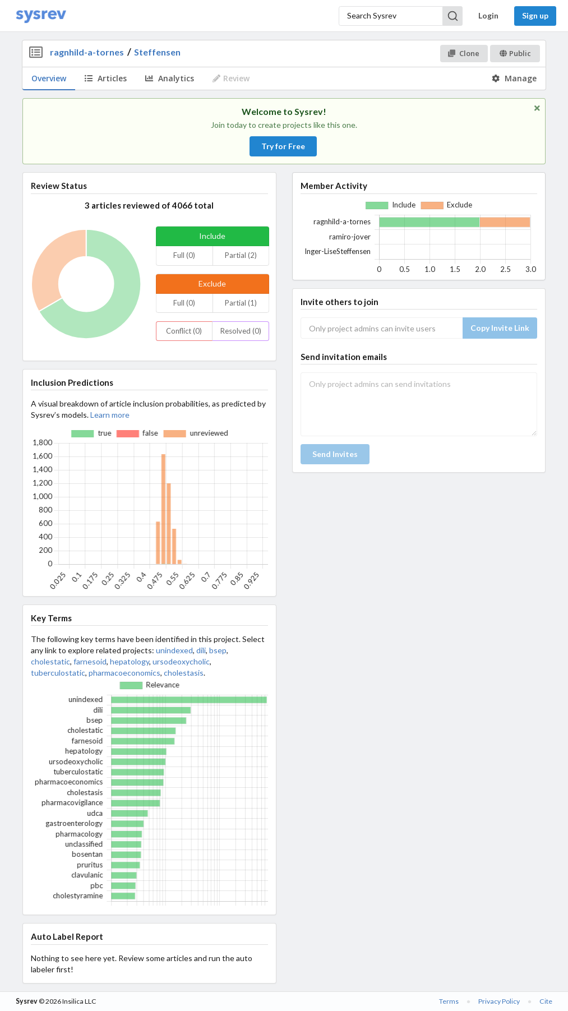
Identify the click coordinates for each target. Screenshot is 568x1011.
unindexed (174, 650)
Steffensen (157, 52)
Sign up (535, 15)
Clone (463, 53)
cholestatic (50, 661)
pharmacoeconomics (124, 672)
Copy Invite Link (499, 328)
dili (201, 650)
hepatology (129, 661)
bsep (218, 650)
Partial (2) (241, 255)
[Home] (41, 16)
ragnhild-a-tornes (87, 52)
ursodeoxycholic (181, 661)
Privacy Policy (499, 1001)
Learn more (110, 414)
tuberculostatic (58, 672)
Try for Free (283, 146)
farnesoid (90, 661)
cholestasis (184, 672)
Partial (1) (241, 302)
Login (488, 15)
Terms (449, 1001)
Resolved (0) (240, 330)
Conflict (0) (184, 330)
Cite (545, 1001)
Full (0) (184, 255)
